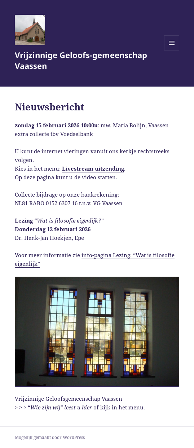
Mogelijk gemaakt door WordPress (50, 437)
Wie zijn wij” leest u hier (61, 407)
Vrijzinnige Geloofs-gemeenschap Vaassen (81, 60)
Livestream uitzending (93, 168)
